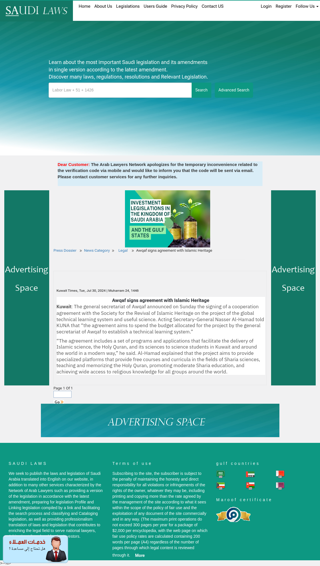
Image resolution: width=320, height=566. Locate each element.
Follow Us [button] (307, 6)
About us (103, 6)
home (84, 6)
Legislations (128, 6)
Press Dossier (64, 250)
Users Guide (155, 6)
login (266, 6)
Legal (123, 250)
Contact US (213, 6)
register (284, 6)
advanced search (233, 90)
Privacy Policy (184, 6)
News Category (97, 250)
